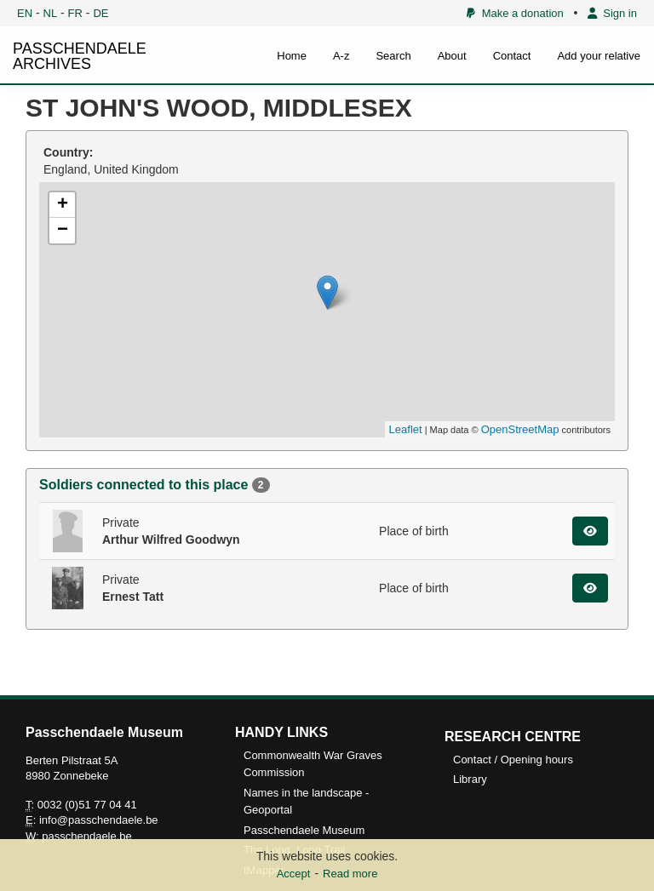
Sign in (612, 13)
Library (470, 779)
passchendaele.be (87, 836)
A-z (341, 55)
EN (24, 13)
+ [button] (62, 205)
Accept (294, 873)
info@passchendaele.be (98, 820)
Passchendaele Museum (304, 830)
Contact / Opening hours (513, 759)
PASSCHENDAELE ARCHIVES (79, 56)
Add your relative (598, 55)
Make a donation (515, 13)
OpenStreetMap (520, 429)
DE (100, 13)
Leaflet (405, 429)
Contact (512, 55)
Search (393, 55)
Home (292, 55)
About (452, 55)
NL (50, 13)
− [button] (62, 230)
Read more (350, 873)
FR (75, 13)
